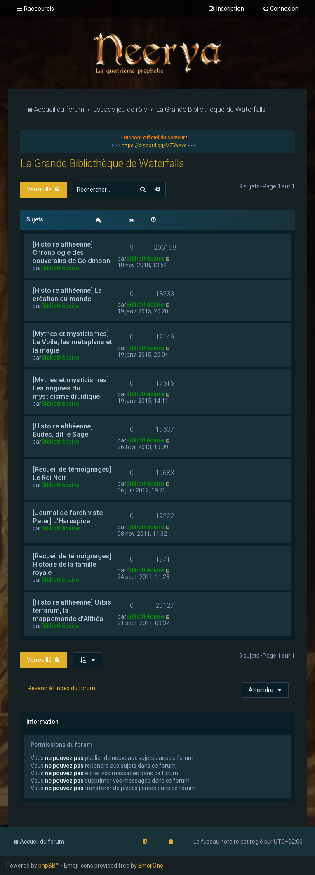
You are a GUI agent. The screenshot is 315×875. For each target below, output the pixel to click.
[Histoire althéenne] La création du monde (67, 294)
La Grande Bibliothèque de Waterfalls (102, 163)
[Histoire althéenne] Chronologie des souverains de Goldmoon (71, 252)
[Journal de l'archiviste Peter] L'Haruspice (68, 516)
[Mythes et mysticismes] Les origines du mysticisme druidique (71, 388)
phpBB (47, 865)
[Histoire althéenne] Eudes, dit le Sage (63, 430)
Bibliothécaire (60, 268)
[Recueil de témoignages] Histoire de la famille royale (72, 564)
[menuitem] (281, 9)
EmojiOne (150, 865)
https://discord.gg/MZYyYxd (154, 145)
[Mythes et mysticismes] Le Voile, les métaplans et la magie (72, 341)
